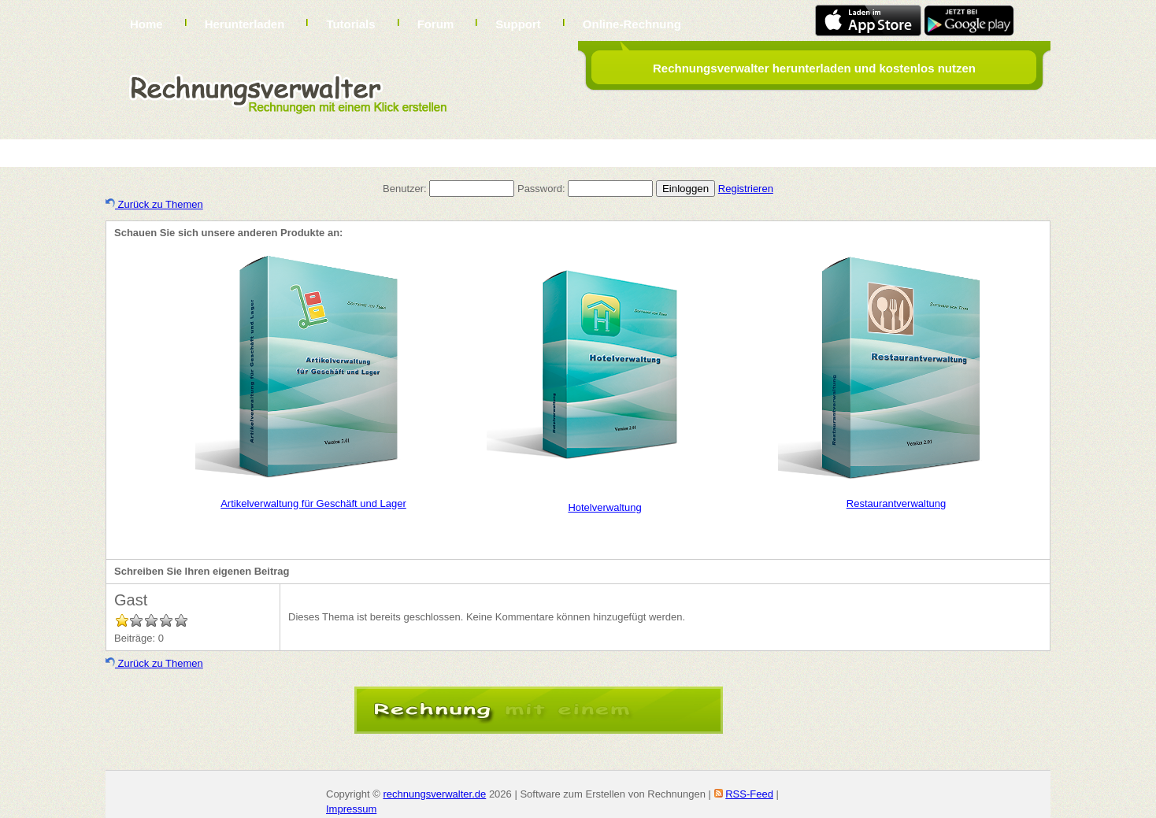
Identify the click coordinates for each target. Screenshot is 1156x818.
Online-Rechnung (632, 24)
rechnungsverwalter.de (434, 794)
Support (518, 24)
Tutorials (350, 24)
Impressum (351, 809)
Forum (435, 24)
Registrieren (745, 188)
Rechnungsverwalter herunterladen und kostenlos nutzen (814, 68)
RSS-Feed (749, 794)
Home (146, 24)
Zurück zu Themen (154, 204)
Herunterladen (245, 24)
